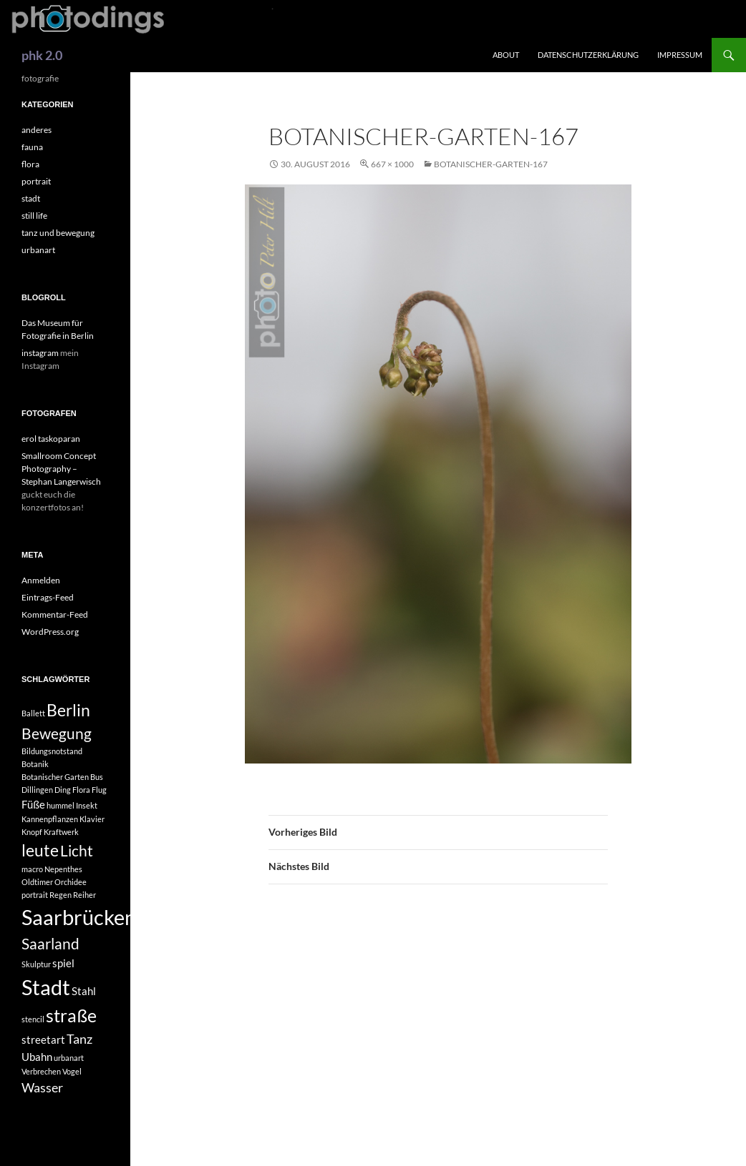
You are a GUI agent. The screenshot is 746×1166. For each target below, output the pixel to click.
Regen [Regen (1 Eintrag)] (60, 894)
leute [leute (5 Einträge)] (40, 850)
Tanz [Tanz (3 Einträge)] (79, 1039)
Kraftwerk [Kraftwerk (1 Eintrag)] (61, 831)
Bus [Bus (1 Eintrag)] (96, 776)
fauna (32, 147)
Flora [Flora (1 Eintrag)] (81, 789)
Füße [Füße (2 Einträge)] (33, 804)
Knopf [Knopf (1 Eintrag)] (31, 831)
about (506, 54)
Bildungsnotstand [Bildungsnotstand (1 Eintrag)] (51, 751)
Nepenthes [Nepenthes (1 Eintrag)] (63, 869)
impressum (679, 54)
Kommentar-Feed (54, 614)
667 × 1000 (392, 164)
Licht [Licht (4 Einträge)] (76, 850)
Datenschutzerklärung (588, 54)
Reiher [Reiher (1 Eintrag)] (84, 894)
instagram (40, 352)
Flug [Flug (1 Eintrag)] (99, 789)
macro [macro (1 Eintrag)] (32, 869)
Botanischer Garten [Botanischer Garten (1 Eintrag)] (55, 776)
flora (30, 164)
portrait (36, 181)
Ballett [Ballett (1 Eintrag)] (33, 713)
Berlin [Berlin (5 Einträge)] (68, 710)
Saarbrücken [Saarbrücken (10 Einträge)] (78, 916)
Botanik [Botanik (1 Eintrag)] (35, 764)
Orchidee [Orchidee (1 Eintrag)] (70, 881)
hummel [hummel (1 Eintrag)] (60, 805)
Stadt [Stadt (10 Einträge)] (45, 986)
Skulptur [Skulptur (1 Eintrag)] (36, 964)
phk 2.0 (41, 55)
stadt (30, 198)
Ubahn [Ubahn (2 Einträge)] (36, 1056)
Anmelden (40, 580)
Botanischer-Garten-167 (491, 164)
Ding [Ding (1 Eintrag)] (62, 789)
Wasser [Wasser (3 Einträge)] (42, 1087)
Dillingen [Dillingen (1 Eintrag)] (37, 789)
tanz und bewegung (58, 232)
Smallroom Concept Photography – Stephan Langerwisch (61, 468)
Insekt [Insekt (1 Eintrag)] (86, 805)
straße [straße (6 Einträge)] (71, 1015)
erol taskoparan (50, 438)
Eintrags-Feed (47, 597)
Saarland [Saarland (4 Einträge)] (50, 943)
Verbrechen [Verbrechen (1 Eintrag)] (41, 1071)
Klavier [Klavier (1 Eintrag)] (92, 819)
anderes (36, 129)
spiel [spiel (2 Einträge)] (63, 963)
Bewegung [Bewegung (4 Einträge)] (56, 733)
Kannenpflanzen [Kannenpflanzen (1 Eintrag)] (49, 819)
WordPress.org (50, 631)
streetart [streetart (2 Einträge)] (43, 1039)
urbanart (38, 249)
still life (34, 215)
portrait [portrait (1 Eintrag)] (34, 894)
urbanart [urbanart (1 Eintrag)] (69, 1057)
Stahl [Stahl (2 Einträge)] (84, 990)
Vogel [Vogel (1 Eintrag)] (72, 1071)
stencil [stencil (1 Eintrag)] (32, 1019)
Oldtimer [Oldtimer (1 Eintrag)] (37, 881)
